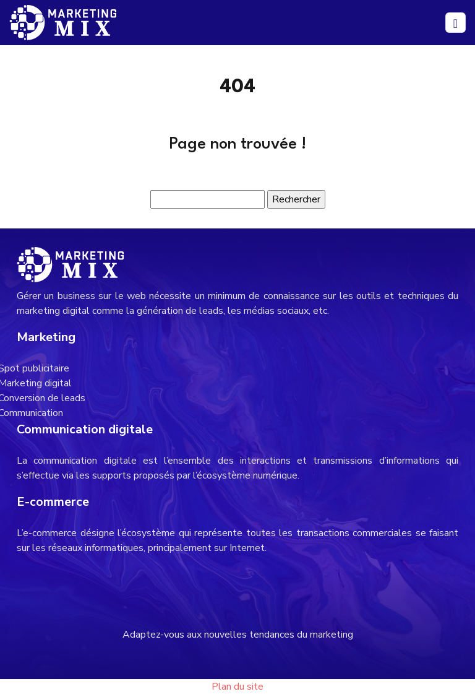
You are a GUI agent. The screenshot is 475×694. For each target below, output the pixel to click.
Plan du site (237, 686)
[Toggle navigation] (455, 22)
